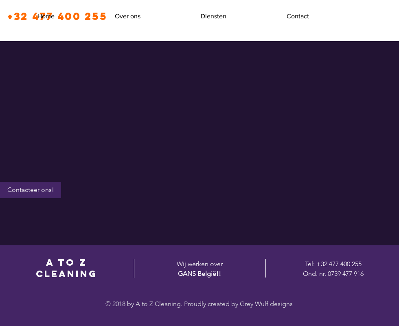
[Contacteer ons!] (30, 190)
